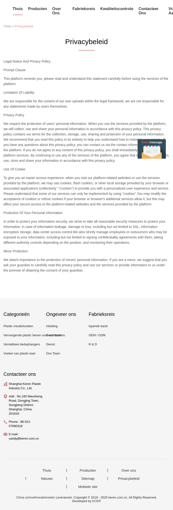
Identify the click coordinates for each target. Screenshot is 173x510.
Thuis (18, 9)
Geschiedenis (55, 335)
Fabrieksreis (84, 9)
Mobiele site (87, 486)
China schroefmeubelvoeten (35, 497)
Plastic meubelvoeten (18, 326)
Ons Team (53, 353)
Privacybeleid (24, 26)
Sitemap (87, 478)
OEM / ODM (97, 335)
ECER (96, 501)
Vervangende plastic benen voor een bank (32, 335)
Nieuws (47, 478)
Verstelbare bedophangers (21, 344)
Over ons (56, 11)
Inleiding (51, 326)
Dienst (50, 344)
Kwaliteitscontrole (116, 9)
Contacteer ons (149, 11)
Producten (37, 9)
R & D (93, 344)
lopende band (98, 326)
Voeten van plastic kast (19, 353)
